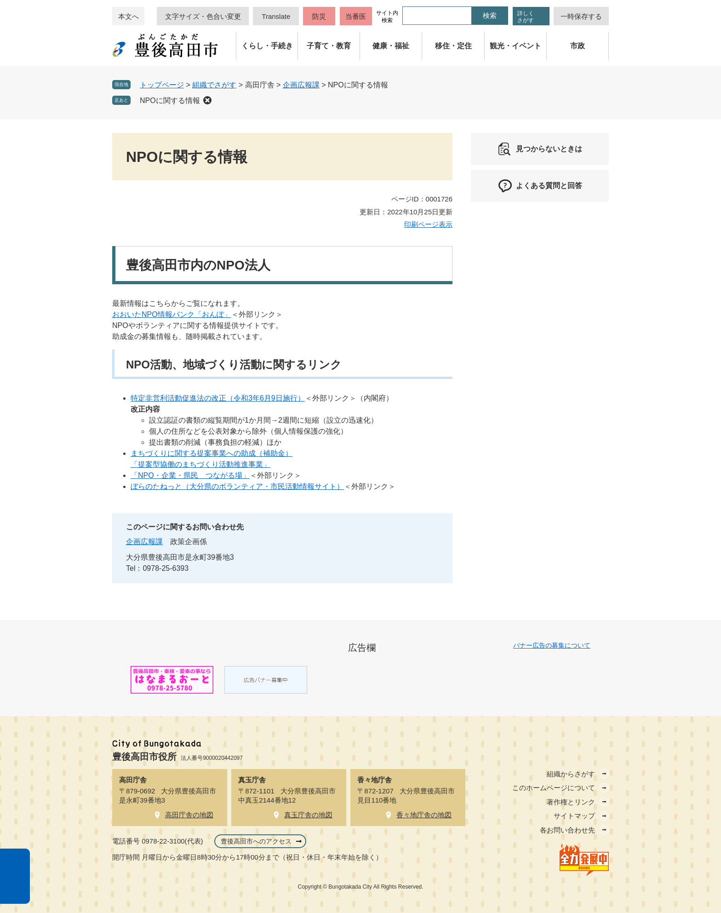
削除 (207, 100)
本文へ (128, 16)
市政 (577, 46)
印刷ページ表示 (428, 224)
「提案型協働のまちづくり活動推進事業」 (200, 464)
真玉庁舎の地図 (308, 815)
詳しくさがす (525, 16)
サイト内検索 (387, 16)
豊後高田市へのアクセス (256, 841)
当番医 (355, 16)
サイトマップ (574, 816)
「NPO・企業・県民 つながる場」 (190, 475)
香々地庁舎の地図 (424, 815)
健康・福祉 (390, 46)
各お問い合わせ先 (567, 830)
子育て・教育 (329, 46)
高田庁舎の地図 (189, 815)
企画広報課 (301, 85)
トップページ (162, 85)
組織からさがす (571, 774)
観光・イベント (515, 46)
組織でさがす (214, 85)
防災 (319, 16)
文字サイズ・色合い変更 (203, 16)
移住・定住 (453, 46)
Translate (276, 16)
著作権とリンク (571, 802)
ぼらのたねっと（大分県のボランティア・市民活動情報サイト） (237, 486)
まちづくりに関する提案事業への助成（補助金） (211, 453)
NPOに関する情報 (170, 100)
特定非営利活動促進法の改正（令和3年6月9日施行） (218, 398)
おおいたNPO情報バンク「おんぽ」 (171, 314)
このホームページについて (553, 788)
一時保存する (581, 16)
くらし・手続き (267, 46)
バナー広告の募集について (551, 645)
